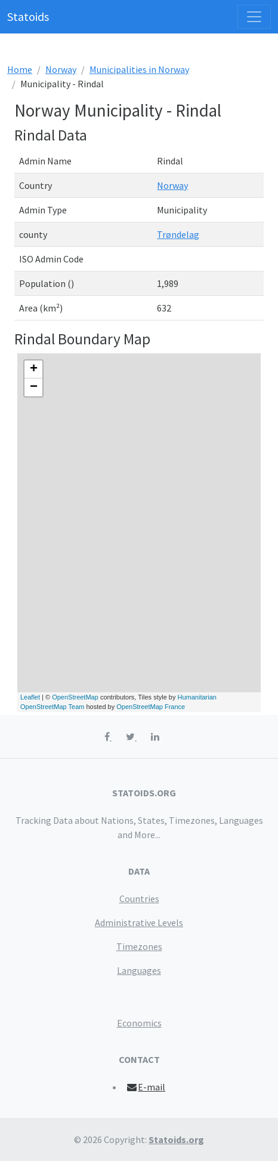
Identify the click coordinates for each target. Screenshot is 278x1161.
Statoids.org (176, 1139)
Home (19, 69)
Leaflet (30, 697)
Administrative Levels (139, 922)
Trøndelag (178, 234)
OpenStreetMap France (150, 706)
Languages (139, 970)
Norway (60, 69)
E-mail (146, 1087)
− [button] (34, 387)
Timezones (139, 946)
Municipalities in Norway (139, 69)
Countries (139, 899)
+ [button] (34, 369)
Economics (139, 1023)
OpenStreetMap (75, 697)
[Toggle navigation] (254, 17)
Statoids (28, 16)
